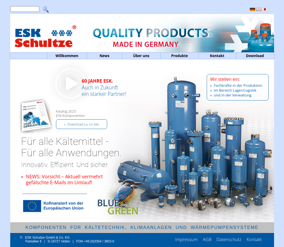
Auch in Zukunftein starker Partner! (104, 94)
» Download (81, 124)
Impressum (187, 239)
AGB (207, 239)
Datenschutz (229, 239)
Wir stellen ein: (225, 79)
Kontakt (254, 239)
